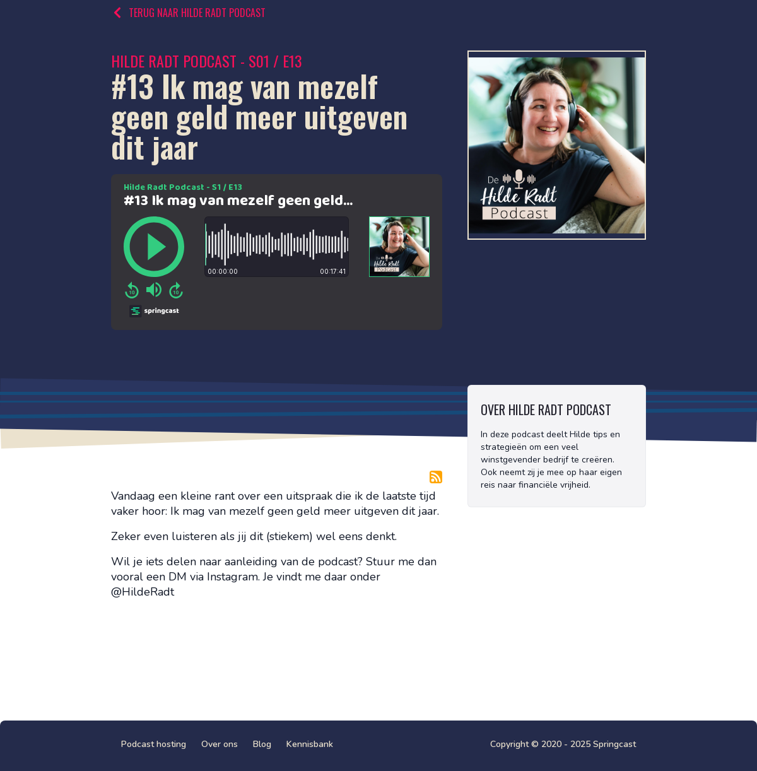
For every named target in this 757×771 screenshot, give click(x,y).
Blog (262, 744)
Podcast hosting (153, 744)
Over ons (219, 744)
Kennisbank (309, 744)
